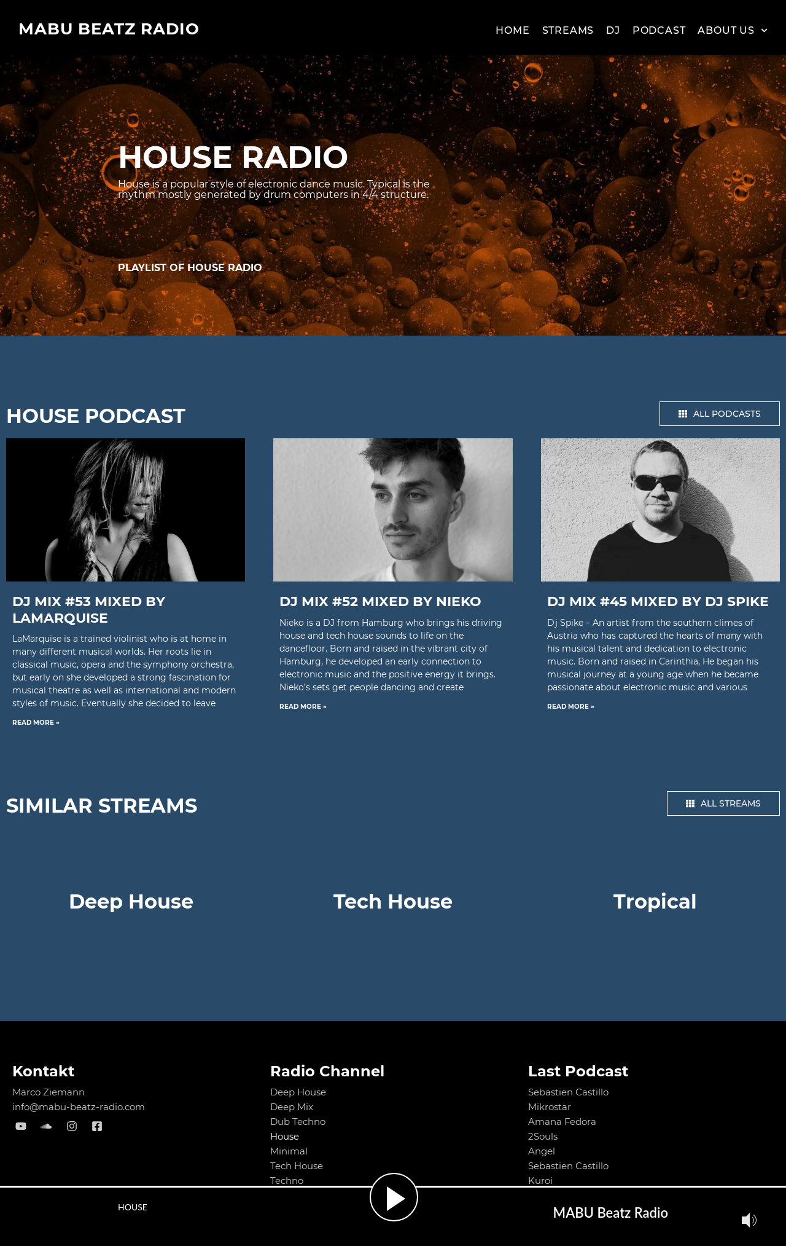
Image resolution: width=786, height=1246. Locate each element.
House (284, 1136)
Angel (541, 1151)
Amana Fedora (562, 1121)
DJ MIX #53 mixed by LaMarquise (88, 609)
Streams (568, 30)
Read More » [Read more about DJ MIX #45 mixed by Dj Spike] (570, 707)
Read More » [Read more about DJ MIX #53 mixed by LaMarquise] (36, 723)
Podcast (659, 30)
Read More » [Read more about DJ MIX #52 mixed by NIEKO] (303, 707)
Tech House (296, 1166)
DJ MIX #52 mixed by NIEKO (380, 601)
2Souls (543, 1136)
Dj (613, 30)
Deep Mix (291, 1107)
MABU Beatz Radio (109, 29)
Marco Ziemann (48, 1092)
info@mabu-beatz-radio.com (79, 1107)
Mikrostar (549, 1107)
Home (512, 30)
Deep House (298, 1092)
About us (733, 31)
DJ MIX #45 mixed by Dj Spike (658, 601)
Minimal (289, 1151)
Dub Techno (297, 1121)
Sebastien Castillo (568, 1092)
